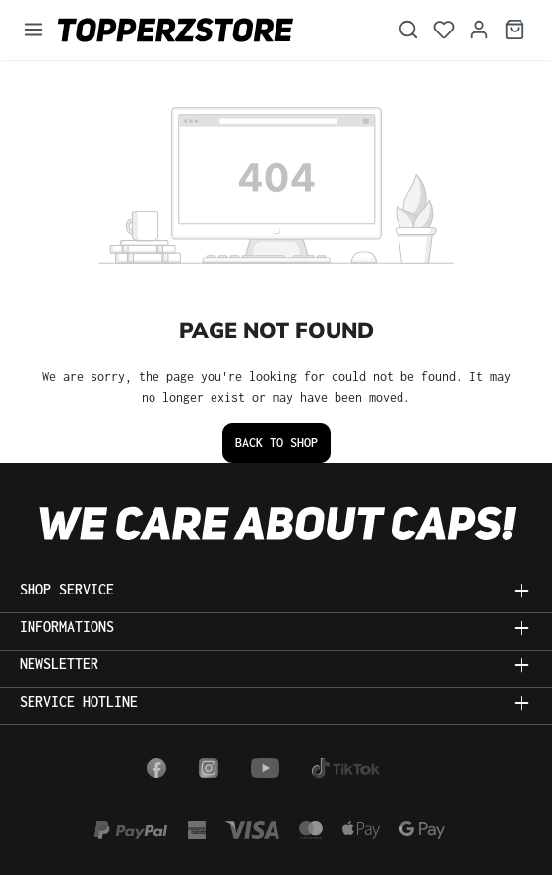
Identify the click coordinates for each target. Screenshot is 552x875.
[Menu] (33, 30)
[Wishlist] (443, 30)
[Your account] (479, 30)
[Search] (408, 30)
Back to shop (276, 442)
